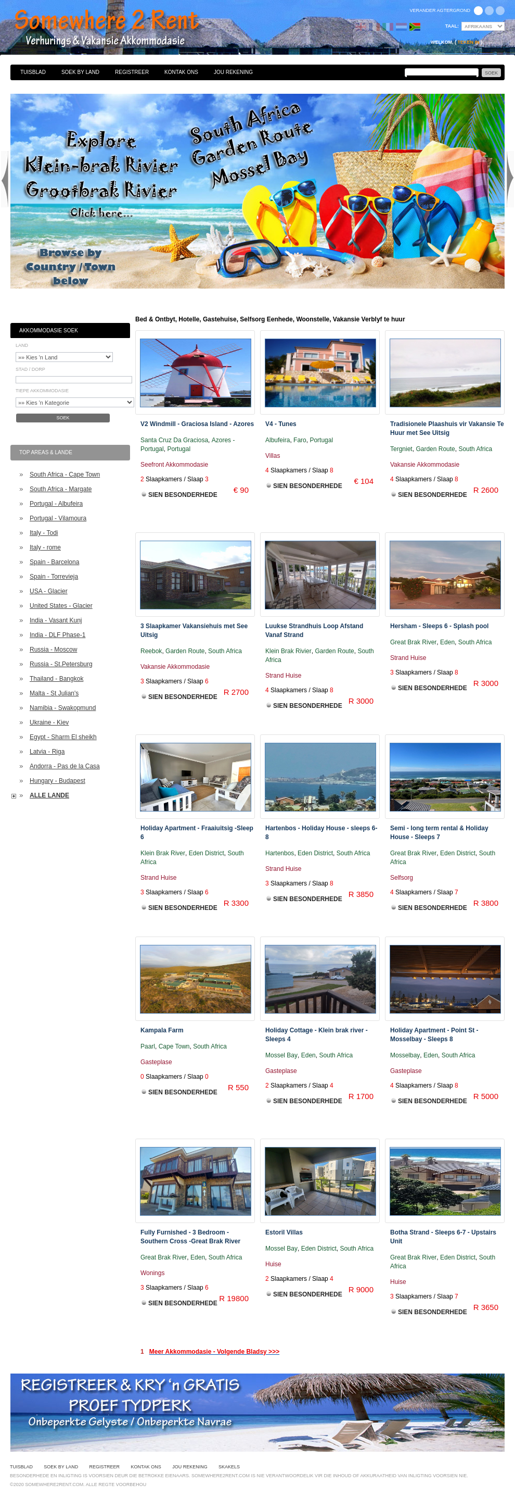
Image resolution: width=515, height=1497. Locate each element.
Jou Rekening (233, 72)
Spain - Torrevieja (54, 576)
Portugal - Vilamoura (58, 518)
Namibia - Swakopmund (63, 708)
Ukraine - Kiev (49, 722)
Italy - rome (45, 547)
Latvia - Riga (47, 751)
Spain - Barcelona (54, 562)
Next (510, 179)
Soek (62, 417)
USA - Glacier (49, 591)
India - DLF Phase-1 (57, 635)
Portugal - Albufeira (56, 503)
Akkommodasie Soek (48, 330)
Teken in (468, 42)
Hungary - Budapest (57, 780)
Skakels (229, 1466)
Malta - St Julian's (54, 693)
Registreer (132, 72)
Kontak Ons (181, 72)
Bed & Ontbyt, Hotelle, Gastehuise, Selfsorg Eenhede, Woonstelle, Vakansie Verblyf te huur (118, 28)
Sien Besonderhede (182, 494)
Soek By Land (80, 72)
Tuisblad (33, 72)
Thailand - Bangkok (56, 678)
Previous (4, 179)
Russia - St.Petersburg (61, 664)
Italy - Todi (44, 533)
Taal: (452, 26)
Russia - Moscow (53, 649)
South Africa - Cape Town (65, 474)
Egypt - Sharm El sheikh (63, 737)
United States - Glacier (61, 605)
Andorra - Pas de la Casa (65, 766)
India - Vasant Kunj (56, 620)
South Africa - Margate (61, 489)
